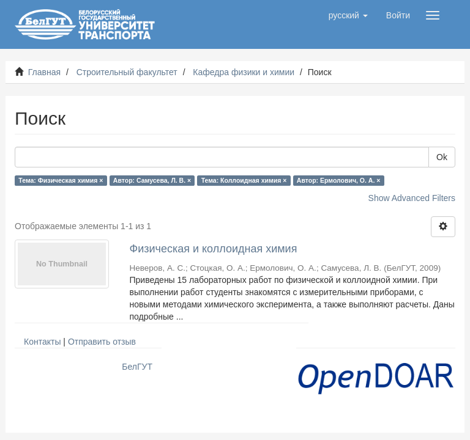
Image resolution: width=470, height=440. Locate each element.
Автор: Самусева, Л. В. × (152, 180)
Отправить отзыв (102, 341)
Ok (441, 157)
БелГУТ (137, 367)
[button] (348, 15)
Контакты (42, 341)
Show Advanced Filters (411, 198)
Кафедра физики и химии (243, 72)
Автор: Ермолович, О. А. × (339, 180)
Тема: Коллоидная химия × (244, 180)
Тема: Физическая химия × (60, 180)
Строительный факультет (126, 72)
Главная (44, 72)
